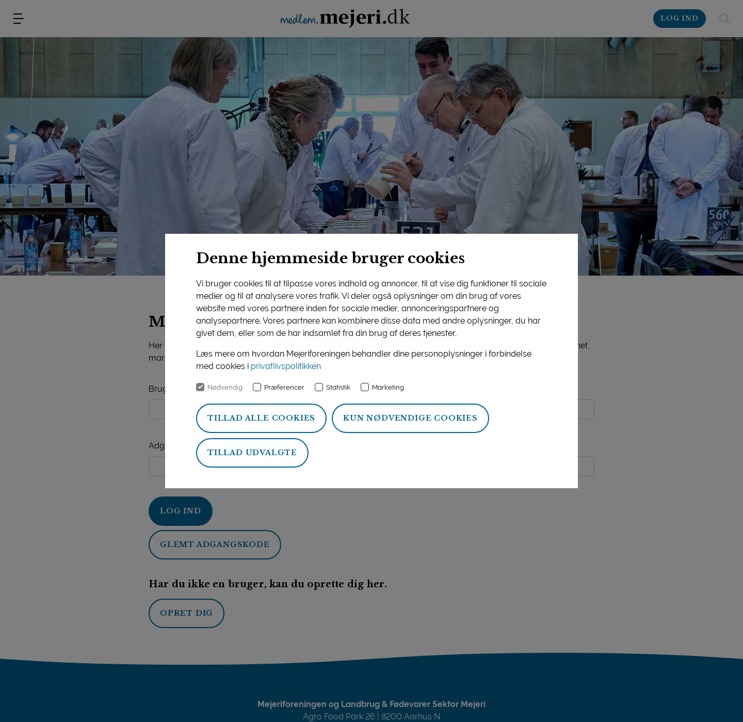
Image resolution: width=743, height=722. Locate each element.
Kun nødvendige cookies (410, 418)
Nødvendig (225, 387)
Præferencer (284, 387)
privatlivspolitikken (286, 366)
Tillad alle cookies (261, 418)
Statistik (338, 387)
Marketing (388, 387)
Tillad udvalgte (252, 452)
